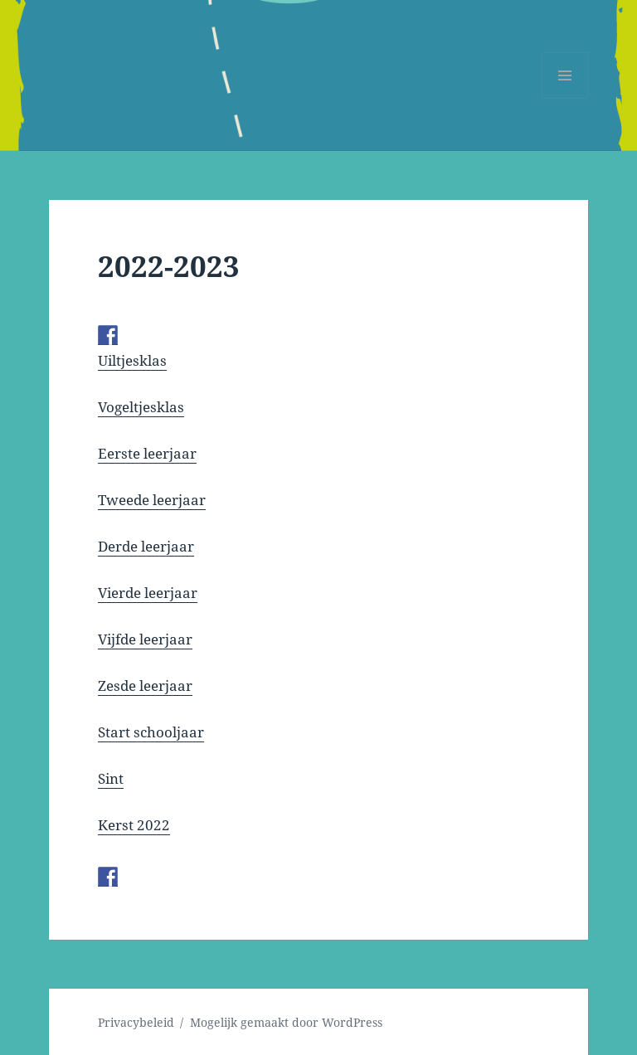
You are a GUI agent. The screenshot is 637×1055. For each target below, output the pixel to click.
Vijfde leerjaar (145, 639)
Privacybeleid (136, 1022)
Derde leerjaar (146, 546)
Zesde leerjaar (145, 685)
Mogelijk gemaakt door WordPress (286, 1022)
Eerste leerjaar (147, 453)
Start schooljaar (151, 731)
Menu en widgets (565, 98)
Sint (111, 778)
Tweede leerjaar (152, 499)
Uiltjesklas (132, 360)
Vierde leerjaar (147, 592)
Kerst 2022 (134, 824)
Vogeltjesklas (141, 406)
